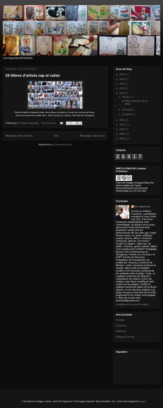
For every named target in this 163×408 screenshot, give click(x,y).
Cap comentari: (49, 123)
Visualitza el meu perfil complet (132, 304)
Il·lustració (121, 325)
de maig (126, 109)
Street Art (121, 331)
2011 (122, 124)
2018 (122, 79)
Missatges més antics (92, 135)
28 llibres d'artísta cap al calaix (32, 75)
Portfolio (120, 320)
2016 (122, 83)
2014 (122, 88)
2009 (122, 134)
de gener (127, 114)
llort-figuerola (142, 206)
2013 (122, 93)
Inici (56, 135)
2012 (122, 120)
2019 (122, 74)
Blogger (142, 401)
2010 (122, 129)
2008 (122, 138)
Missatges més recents (18, 135)
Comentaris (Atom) (62, 144)
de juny (126, 96)
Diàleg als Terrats (125, 336)
